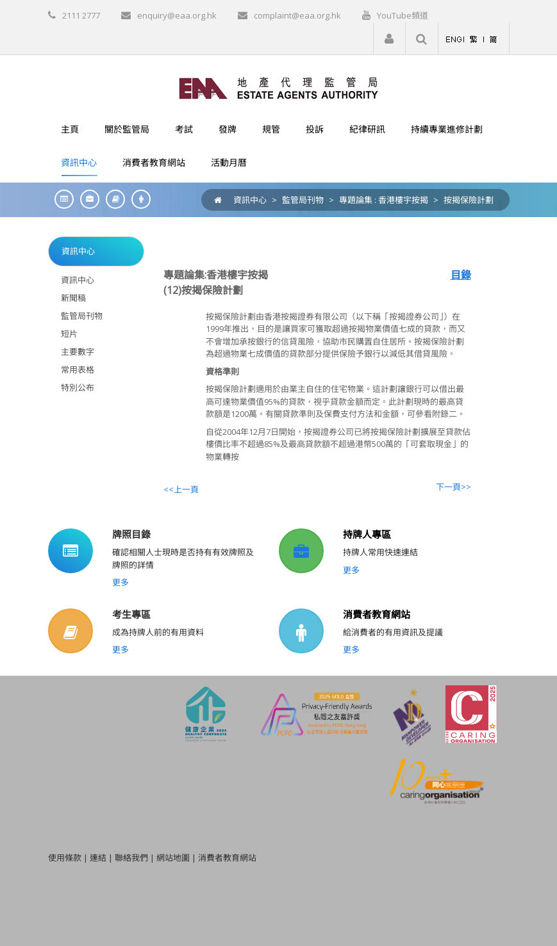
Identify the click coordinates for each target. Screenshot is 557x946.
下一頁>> (453, 487)
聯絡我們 (131, 857)
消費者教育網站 (376, 614)
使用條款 (64, 857)
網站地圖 (173, 857)
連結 (98, 857)
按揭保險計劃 (469, 200)
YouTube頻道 (402, 15)
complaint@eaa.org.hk (297, 15)
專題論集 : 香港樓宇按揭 (383, 200)
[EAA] (278, 87)
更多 (120, 582)
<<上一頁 (181, 489)
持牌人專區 (367, 534)
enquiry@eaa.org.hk (177, 15)
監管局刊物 (303, 200)
